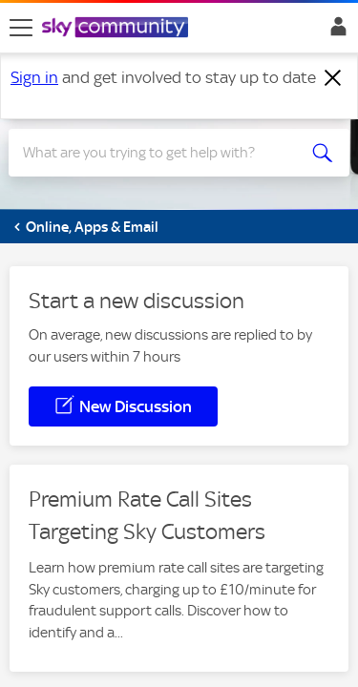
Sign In (334, 31)
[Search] (162, 153)
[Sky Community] (117, 28)
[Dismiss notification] (333, 78)
